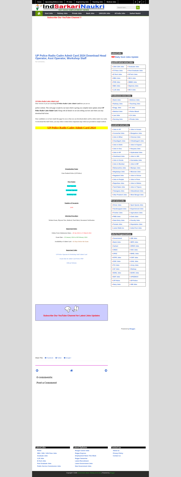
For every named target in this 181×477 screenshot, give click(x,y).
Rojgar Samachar (81, 458)
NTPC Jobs (117, 257)
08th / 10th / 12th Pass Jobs (47, 453)
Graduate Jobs (42, 456)
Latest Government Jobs (84, 463)
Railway (133, 269)
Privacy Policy (118, 453)
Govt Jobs (49, 13)
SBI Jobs (134, 238)
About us (116, 450)
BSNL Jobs (117, 273)
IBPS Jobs (134, 242)
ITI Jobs (69, 2)
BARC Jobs (135, 273)
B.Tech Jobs (41, 461)
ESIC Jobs (117, 261)
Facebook (49, 358)
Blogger (132, 329)
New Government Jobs (83, 466)
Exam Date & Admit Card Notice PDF (71, 259)
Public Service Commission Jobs (49, 466)
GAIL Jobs (134, 261)
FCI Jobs (116, 265)
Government (117, 238)
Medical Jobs (111, 2)
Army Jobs (134, 265)
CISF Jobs (134, 257)
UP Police (116, 280)
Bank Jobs (90, 13)
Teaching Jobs (97, 2)
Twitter (59, 358)
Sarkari (115, 246)
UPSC (115, 253)
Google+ (67, 358)
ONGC (115, 250)
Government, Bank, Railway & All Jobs (89, 473)
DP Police (134, 280)
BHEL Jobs (135, 253)
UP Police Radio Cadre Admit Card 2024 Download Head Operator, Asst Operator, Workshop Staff (70, 57)
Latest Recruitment (82, 461)
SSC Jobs (134, 250)
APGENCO (134, 277)
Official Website (72, 263)
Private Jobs (77, 13)
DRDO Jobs (135, 246)
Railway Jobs (62, 13)
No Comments (39, 62)
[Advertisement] (71, 36)
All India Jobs (120, 13)
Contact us (117, 456)
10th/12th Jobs (104, 13)
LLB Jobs (40, 458)
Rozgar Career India (82, 450)
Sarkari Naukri (135, 13)
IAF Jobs (116, 269)
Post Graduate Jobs (44, 463)
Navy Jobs (117, 284)
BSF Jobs (116, 277)
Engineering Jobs (82, 2)
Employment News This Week (85, 456)
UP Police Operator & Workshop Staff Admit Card (71, 254)
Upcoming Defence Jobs (54, 2)
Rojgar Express (80, 453)
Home (39, 2)
